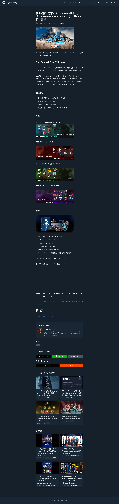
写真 (88, 2)
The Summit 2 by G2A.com (70, 53)
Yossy (46, 329)
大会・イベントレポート (69, 2)
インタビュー (82, 2)
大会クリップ (95, 2)
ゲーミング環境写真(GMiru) (109, 2)
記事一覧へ (52, 329)
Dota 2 (61, 23)
